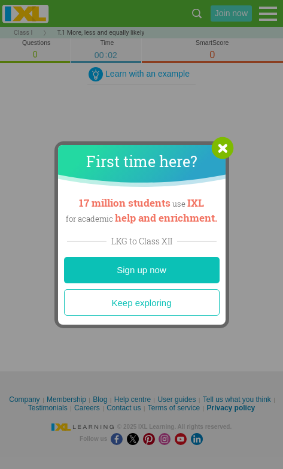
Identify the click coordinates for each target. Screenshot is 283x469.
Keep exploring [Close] (141, 303)
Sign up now (141, 270)
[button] (222, 148)
